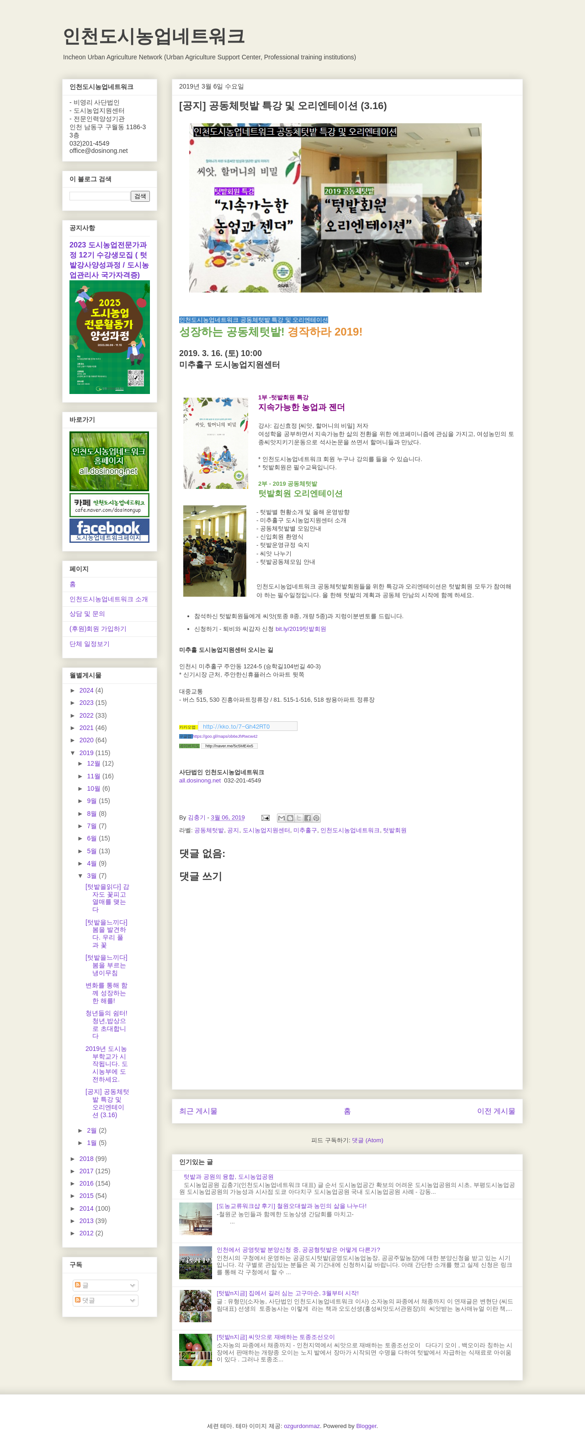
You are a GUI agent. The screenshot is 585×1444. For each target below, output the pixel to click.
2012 (88, 1233)
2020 (88, 740)
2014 (88, 1208)
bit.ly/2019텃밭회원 (301, 628)
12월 (94, 763)
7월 (93, 826)
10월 (94, 788)
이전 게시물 (496, 1111)
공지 (233, 830)
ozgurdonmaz (302, 1426)
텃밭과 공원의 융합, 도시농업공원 (228, 1176)
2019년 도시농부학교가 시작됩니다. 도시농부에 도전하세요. (106, 1064)
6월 (93, 838)
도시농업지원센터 (266, 830)
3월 (93, 875)
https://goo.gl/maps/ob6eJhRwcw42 (225, 736)
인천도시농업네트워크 (153, 36)
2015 (88, 1195)
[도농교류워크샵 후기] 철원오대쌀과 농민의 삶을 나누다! (292, 1205)
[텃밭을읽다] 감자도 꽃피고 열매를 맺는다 (107, 898)
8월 (93, 813)
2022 (88, 715)
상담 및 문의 (87, 613)
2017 (88, 1171)
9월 (93, 800)
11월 (94, 776)
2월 (93, 1130)
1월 (93, 1142)
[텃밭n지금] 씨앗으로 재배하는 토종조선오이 (276, 1337)
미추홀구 (305, 830)
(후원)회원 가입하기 (98, 628)
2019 (88, 752)
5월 (93, 851)
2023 (88, 702)
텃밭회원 (395, 830)
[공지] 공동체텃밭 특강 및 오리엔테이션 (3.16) (107, 1103)
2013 (88, 1220)
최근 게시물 (198, 1111)
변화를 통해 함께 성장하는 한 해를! (106, 993)
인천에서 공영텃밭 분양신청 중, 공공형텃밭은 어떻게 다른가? (298, 1249)
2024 (88, 690)
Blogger (366, 1426)
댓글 (85, 1300)
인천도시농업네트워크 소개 (108, 599)
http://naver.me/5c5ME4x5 (230, 746)
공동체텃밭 (209, 830)
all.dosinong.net (200, 780)
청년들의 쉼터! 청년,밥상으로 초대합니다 (106, 1024)
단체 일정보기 (89, 643)
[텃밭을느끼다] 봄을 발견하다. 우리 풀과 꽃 (106, 934)
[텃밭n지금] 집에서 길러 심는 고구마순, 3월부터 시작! (288, 1293)
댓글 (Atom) (367, 1140)
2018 (88, 1158)
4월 (93, 863)
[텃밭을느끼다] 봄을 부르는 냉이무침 (106, 965)
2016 (88, 1183)
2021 (88, 727)
